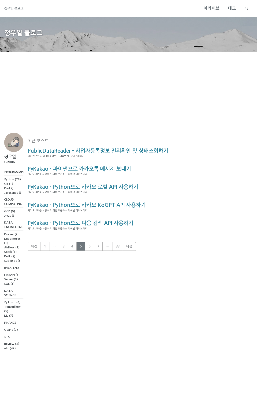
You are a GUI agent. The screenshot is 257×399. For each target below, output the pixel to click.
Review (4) (11, 359)
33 (117, 269)
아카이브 (209, 8)
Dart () (8, 195)
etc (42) (10, 363)
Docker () (10, 243)
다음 (129, 269)
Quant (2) (11, 343)
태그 (229, 8)
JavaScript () (12, 199)
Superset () (12, 270)
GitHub (9, 168)
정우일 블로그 (16, 8)
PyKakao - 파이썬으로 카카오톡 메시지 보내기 (79, 179)
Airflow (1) (11, 257)
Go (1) (8, 190)
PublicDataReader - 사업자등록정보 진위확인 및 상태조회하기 (98, 157)
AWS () (9, 223)
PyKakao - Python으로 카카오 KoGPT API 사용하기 (87, 222)
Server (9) (11, 290)
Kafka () (9, 266)
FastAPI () (11, 285)
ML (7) (8, 328)
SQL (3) (9, 294)
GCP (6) (9, 219)
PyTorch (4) (12, 314)
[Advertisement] (128, 99)
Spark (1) (10, 261)
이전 (34, 269)
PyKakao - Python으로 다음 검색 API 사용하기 (80, 244)
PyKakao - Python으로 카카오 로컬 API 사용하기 (83, 200)
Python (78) (12, 186)
